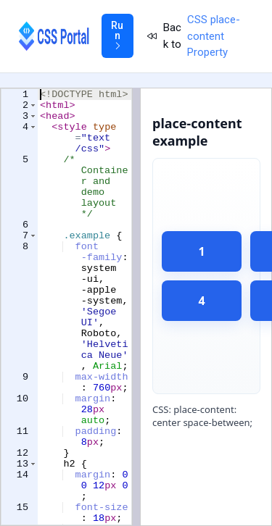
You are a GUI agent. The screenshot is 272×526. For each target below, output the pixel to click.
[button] (33, 108)
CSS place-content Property (213, 36)
